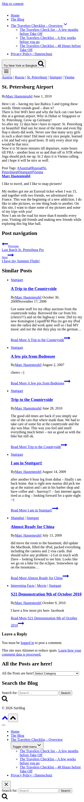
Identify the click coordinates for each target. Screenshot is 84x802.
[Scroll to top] (5, 719)
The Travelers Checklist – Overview (37, 739)
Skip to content (13, 4)
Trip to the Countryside (32, 399)
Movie (41, 585)
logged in (27, 643)
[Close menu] (3, 725)
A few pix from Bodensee (33, 356)
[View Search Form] (24, 64)
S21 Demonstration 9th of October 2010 (46, 594)
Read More (40, 340)
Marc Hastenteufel (19, 96)
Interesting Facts (22, 585)
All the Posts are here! (18, 673)
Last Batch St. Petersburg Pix (42, 246)
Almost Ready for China (32, 526)
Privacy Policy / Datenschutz (31, 54)
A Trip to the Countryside (34, 288)
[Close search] (6, 784)
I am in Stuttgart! (26, 463)
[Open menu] (6, 71)
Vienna (69, 77)
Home (15, 15)
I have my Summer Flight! (42, 257)
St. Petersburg (37, 77)
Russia (19, 77)
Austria (7, 77)
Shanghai (17, 518)
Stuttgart (56, 77)
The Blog (17, 19)
